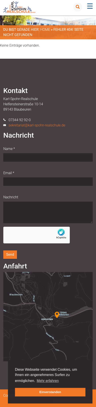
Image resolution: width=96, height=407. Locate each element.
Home (45, 29)
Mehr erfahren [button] (48, 381)
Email (8, 173)
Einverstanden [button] (50, 392)
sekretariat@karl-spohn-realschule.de (37, 125)
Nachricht (10, 197)
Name (9, 149)
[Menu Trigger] (90, 6)
